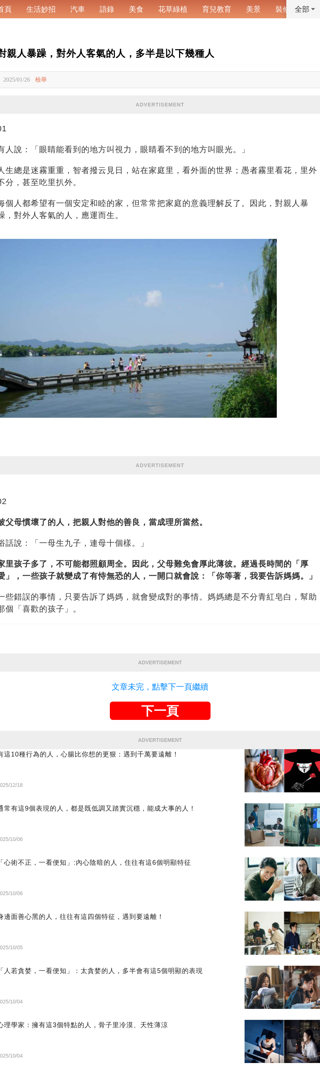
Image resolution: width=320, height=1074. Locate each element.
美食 (136, 9)
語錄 (107, 9)
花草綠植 (172, 9)
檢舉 (41, 79)
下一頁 (160, 711)
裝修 (282, 9)
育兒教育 (216, 9)
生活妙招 (41, 9)
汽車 (77, 9)
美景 (253, 9)
